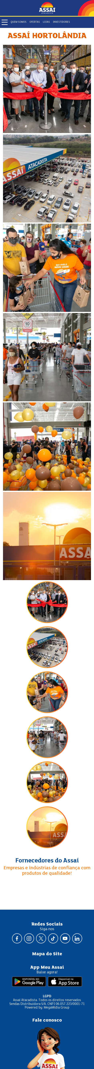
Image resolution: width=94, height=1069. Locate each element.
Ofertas (34, 22)
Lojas (46, 22)
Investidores (61, 22)
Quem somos (18, 22)
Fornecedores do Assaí (47, 861)
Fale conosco (47, 1020)
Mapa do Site (47, 954)
